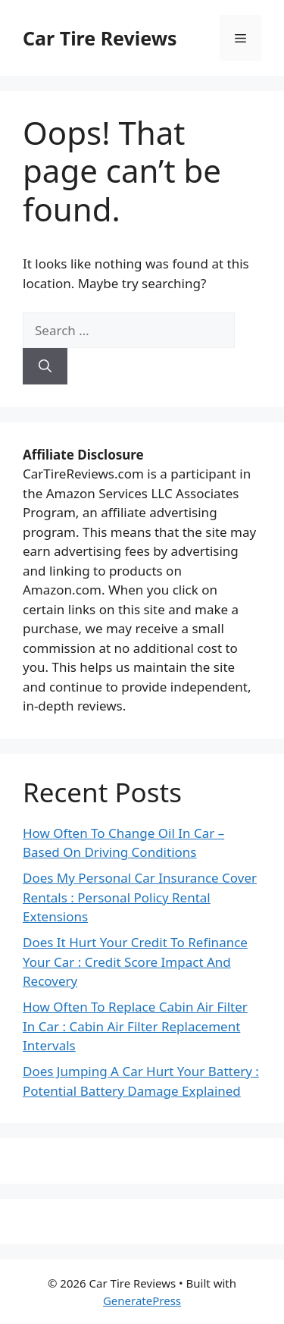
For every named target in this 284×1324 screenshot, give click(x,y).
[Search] (45, 366)
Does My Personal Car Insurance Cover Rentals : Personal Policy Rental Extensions (140, 897)
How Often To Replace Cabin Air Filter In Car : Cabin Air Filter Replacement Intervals (135, 1026)
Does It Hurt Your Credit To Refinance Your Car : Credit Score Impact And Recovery (135, 961)
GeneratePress (142, 1300)
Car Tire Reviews (100, 38)
